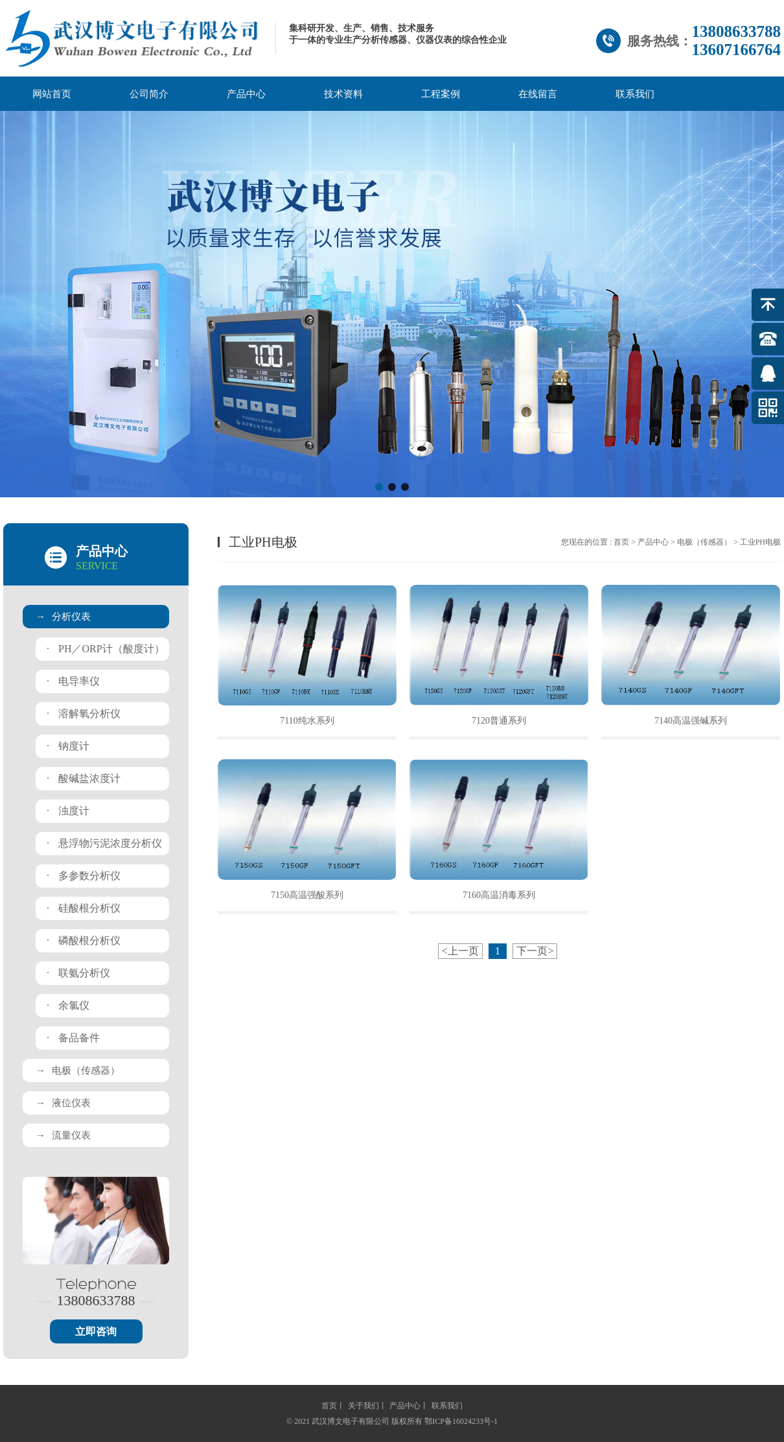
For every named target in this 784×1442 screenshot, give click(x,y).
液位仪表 (63, 1103)
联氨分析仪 (78, 972)
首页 (621, 542)
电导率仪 (73, 681)
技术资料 (343, 94)
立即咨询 (96, 1331)
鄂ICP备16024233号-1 (461, 1421)
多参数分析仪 (84, 875)
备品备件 (73, 1037)
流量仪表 (63, 1135)
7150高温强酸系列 (307, 895)
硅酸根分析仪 (84, 908)
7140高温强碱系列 (690, 721)
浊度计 (68, 810)
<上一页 (460, 950)
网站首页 (51, 94)
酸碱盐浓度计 (84, 778)
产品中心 (246, 94)
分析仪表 (63, 616)
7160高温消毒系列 (499, 895)
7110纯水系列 (307, 721)
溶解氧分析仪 (84, 713)
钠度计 (68, 745)
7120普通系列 (499, 721)
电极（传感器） (78, 1070)
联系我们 (635, 94)
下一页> (534, 950)
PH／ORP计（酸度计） (106, 648)
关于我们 (363, 1405)
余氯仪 (68, 1005)
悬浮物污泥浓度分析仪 (104, 843)
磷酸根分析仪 (84, 940)
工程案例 (440, 94)
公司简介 (149, 94)
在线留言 (537, 94)
